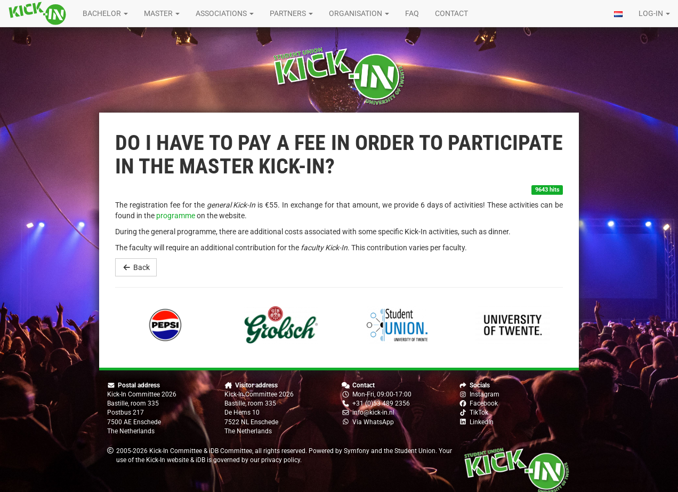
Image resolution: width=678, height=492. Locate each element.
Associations (225, 13)
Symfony (356, 451)
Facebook (484, 403)
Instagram (484, 394)
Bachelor (105, 13)
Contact (451, 13)
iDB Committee (230, 451)
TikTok (479, 412)
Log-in (654, 13)
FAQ (412, 13)
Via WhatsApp (373, 422)
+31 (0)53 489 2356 (381, 403)
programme (175, 215)
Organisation (359, 13)
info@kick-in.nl (373, 412)
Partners (291, 13)
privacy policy (280, 460)
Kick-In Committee (175, 451)
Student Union (414, 451)
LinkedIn (482, 422)
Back (136, 267)
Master (162, 13)
